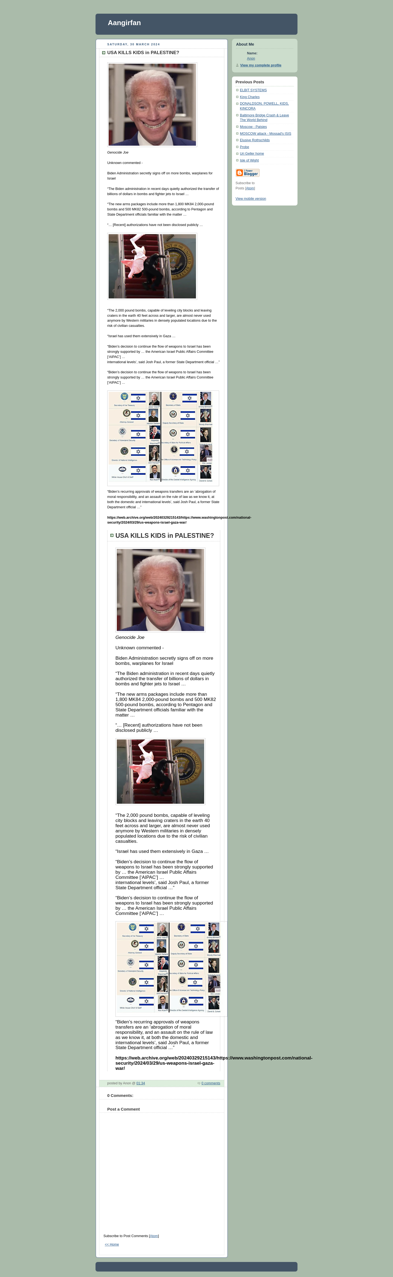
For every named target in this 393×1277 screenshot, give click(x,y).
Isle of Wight (249, 160)
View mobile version (251, 199)
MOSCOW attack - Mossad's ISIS (265, 134)
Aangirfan (124, 23)
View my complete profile (260, 65)
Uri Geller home (252, 153)
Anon (251, 58)
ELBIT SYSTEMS (253, 90)
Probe (244, 147)
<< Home (112, 1244)
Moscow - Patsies (253, 127)
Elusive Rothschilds (255, 140)
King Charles (250, 97)
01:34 (140, 1083)
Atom (154, 1236)
